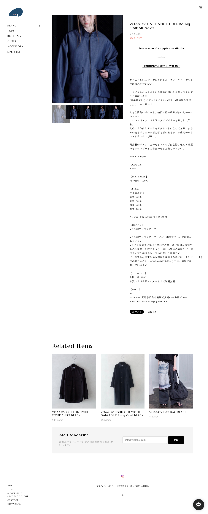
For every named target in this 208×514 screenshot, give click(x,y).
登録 (176, 440)
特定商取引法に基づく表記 (128, 486)
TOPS (10, 31)
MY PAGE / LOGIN (19, 496)
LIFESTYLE (13, 52)
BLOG (10, 489)
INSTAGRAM (14, 504)
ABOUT (11, 485)
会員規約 (145, 486)
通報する (152, 312)
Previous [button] (56, 59)
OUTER (11, 41)
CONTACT (12, 500)
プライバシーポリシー (106, 486)
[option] (87, 59)
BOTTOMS (14, 36)
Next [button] (119, 59)
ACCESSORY (15, 46)
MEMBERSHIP (14, 493)
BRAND (12, 25)
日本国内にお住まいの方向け (161, 66)
